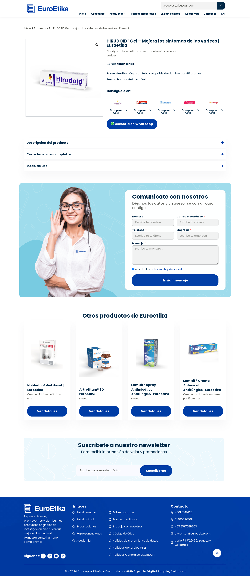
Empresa (183, 231)
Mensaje (138, 244)
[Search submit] (221, 7)
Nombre (138, 217)
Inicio (27, 28)
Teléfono (138, 231)
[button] (97, 45)
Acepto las (158, 270)
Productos (41, 28)
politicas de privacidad (166, 270)
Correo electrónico (190, 217)
